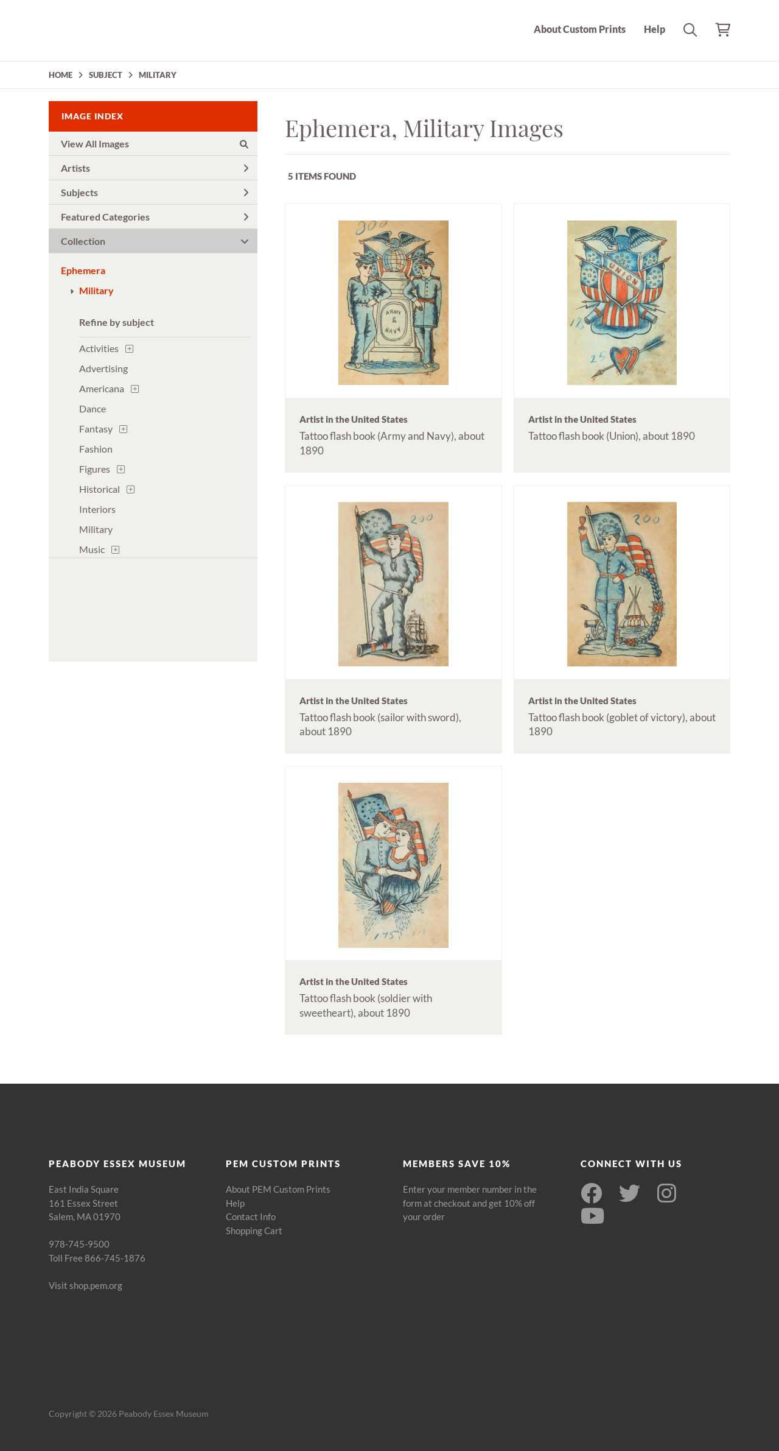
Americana (101, 388)
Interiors (97, 509)
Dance (92, 408)
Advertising (103, 368)
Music (92, 549)
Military (96, 290)
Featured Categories (154, 216)
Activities (99, 348)
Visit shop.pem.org (85, 1285)
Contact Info (251, 1216)
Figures (94, 469)
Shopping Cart (254, 1230)
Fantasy (96, 428)
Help (654, 29)
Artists (154, 168)
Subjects (154, 192)
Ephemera (83, 270)
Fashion (96, 448)
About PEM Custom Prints (278, 1189)
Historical (99, 489)
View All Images (154, 143)
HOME (60, 75)
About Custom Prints (580, 29)
